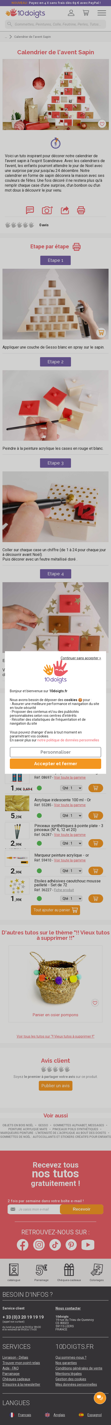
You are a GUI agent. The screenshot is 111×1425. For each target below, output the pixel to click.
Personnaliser (56, 752)
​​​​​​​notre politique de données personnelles (68, 740)
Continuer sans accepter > (81, 658)
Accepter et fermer (55, 763)
